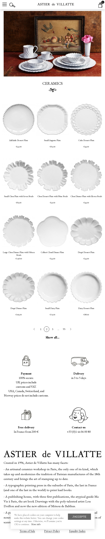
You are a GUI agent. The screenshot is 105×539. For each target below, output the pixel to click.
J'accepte (79, 516)
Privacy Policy (52, 531)
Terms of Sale (27, 531)
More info (36, 524)
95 (64, 329)
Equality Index (77, 531)
